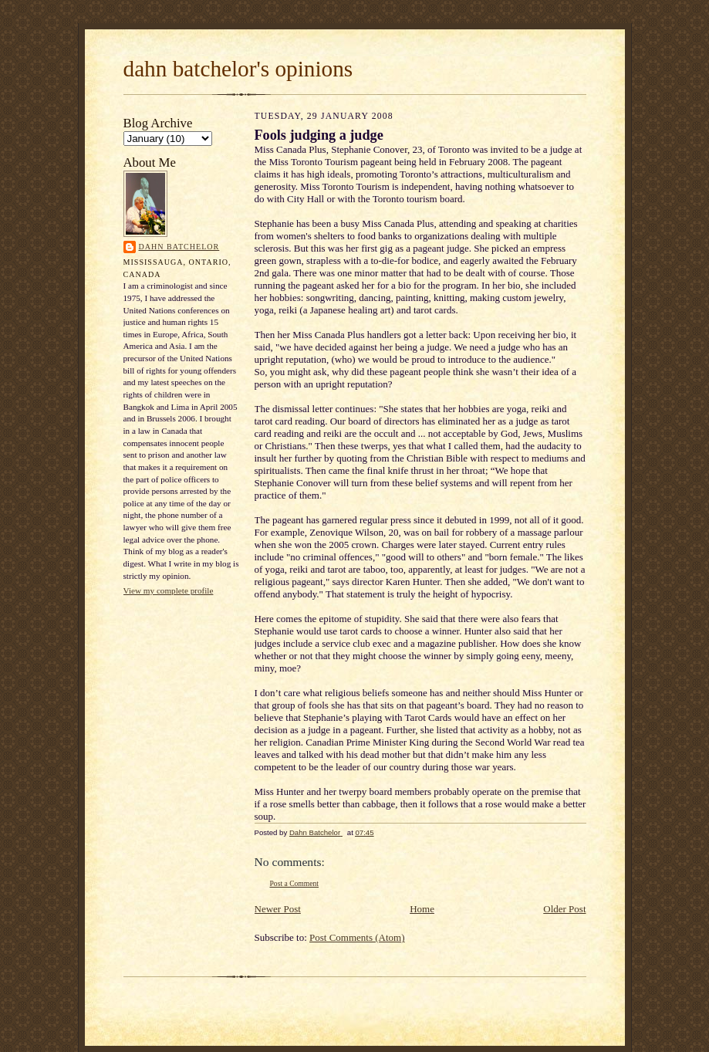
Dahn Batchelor (179, 246)
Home (422, 909)
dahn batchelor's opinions (238, 68)
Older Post (564, 909)
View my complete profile (168, 590)
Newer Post (278, 909)
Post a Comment (294, 883)
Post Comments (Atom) (357, 937)
